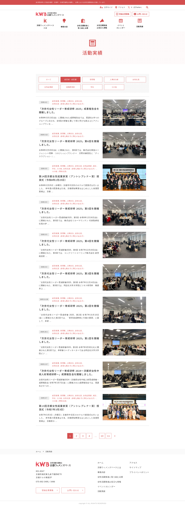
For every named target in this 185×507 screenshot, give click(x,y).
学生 (92, 87)
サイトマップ (135, 467)
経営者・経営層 (70, 79)
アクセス (120, 7)
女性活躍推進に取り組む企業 (110, 477)
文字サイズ (106, 7)
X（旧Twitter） (135, 7)
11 (108, 436)
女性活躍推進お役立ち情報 (109, 482)
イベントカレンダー (106, 487)
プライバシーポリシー (139, 472)
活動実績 (101, 491)
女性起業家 (48, 87)
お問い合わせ (140, 14)
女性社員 (135, 79)
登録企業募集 (122, 14)
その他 (114, 87)
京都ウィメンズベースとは (109, 467)
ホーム (38, 452)
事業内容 (101, 472)
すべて (48, 79)
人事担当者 (114, 79)
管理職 (92, 79)
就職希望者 (70, 87)
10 (102, 436)
